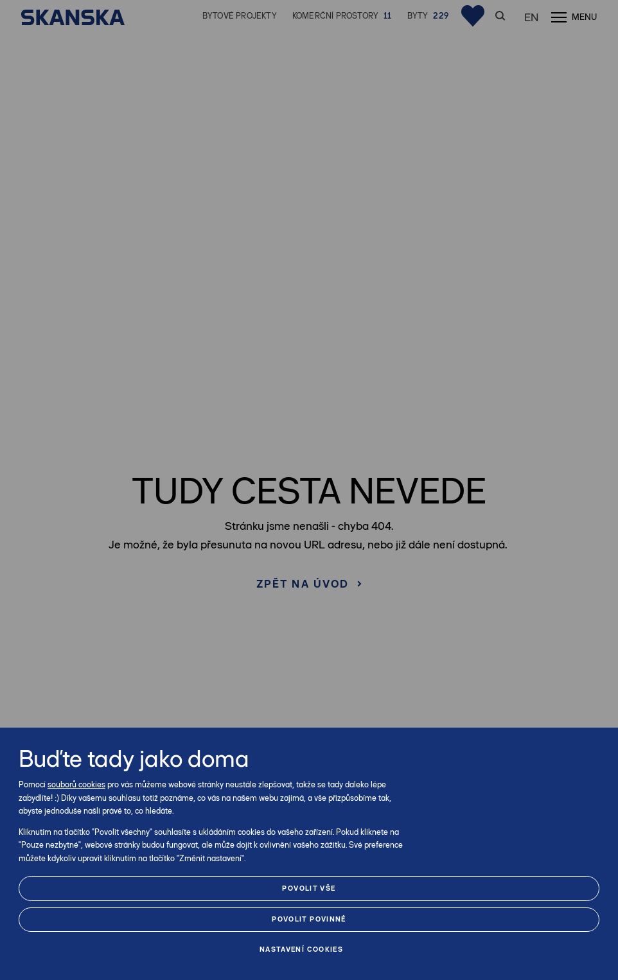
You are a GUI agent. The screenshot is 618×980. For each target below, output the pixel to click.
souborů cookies (76, 784)
